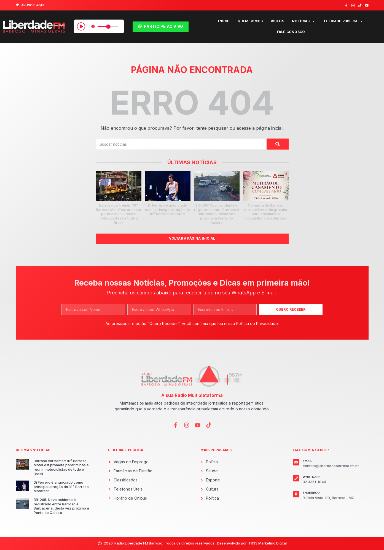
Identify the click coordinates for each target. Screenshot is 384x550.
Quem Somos (250, 21)
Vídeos (277, 21)
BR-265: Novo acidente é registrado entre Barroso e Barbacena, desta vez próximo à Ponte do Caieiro (216, 213)
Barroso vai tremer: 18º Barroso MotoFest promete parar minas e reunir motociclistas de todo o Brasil (118, 213)
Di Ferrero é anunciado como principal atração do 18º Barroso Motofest (167, 209)
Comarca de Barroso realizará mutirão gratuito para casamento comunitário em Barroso (265, 211)
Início (224, 21)
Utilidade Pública (343, 21)
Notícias (303, 21)
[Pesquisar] (278, 144)
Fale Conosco (291, 32)
